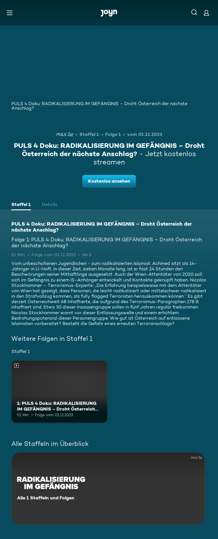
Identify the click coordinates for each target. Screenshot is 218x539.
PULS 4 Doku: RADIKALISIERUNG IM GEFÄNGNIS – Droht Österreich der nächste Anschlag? (99, 106)
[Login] (206, 13)
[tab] (21, 205)
